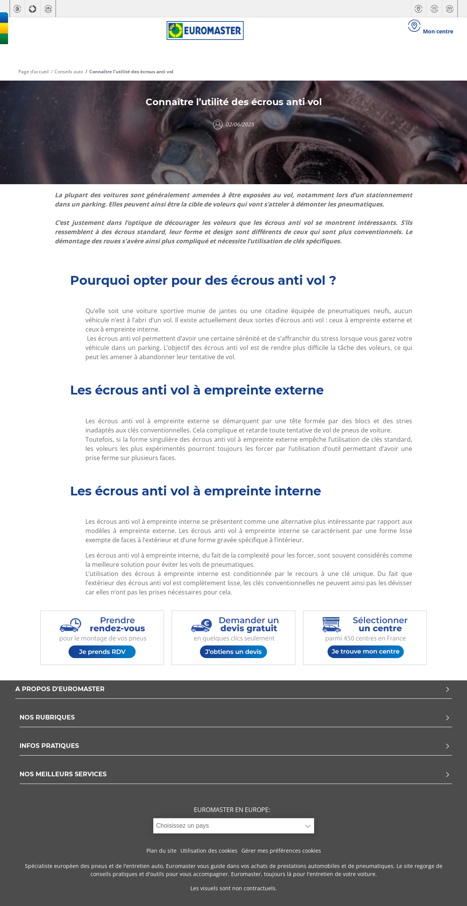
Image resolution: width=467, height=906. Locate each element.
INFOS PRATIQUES (235, 746)
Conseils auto (68, 71)
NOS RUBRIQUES (235, 718)
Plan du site (161, 850)
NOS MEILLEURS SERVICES (235, 774)
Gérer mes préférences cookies (281, 850)
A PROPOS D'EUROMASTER (232, 689)
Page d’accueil (33, 71)
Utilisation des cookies (209, 850)
